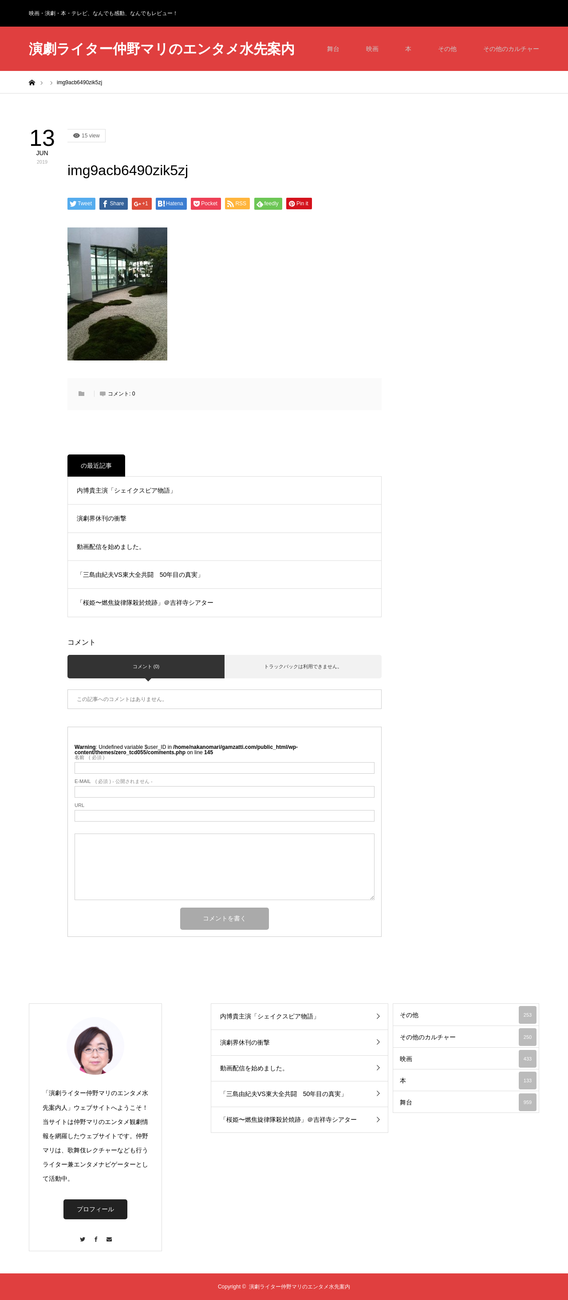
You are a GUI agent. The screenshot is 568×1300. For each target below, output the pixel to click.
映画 (372, 48)
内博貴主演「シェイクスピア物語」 (126, 490)
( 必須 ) (89, 757)
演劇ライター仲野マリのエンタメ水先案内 (162, 49)
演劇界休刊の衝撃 (101, 518)
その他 (447, 48)
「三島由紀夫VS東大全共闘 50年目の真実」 (140, 574)
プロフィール (95, 1209)
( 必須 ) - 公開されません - (114, 781)
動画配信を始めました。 (111, 546)
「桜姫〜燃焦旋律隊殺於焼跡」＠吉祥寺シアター (145, 602)
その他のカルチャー (511, 48)
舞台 (333, 48)
